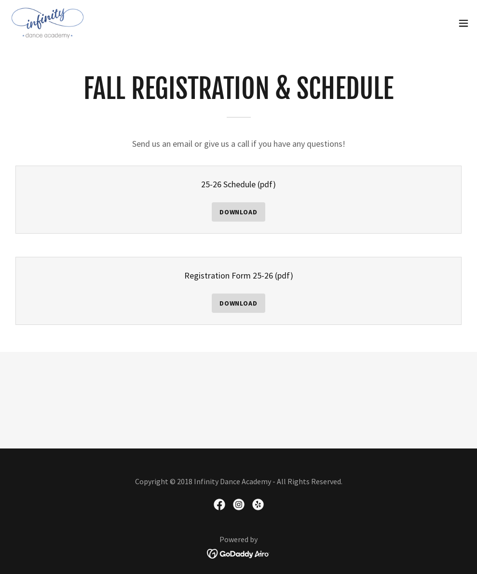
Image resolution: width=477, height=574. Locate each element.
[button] (463, 23)
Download (238, 212)
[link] (47, 23)
